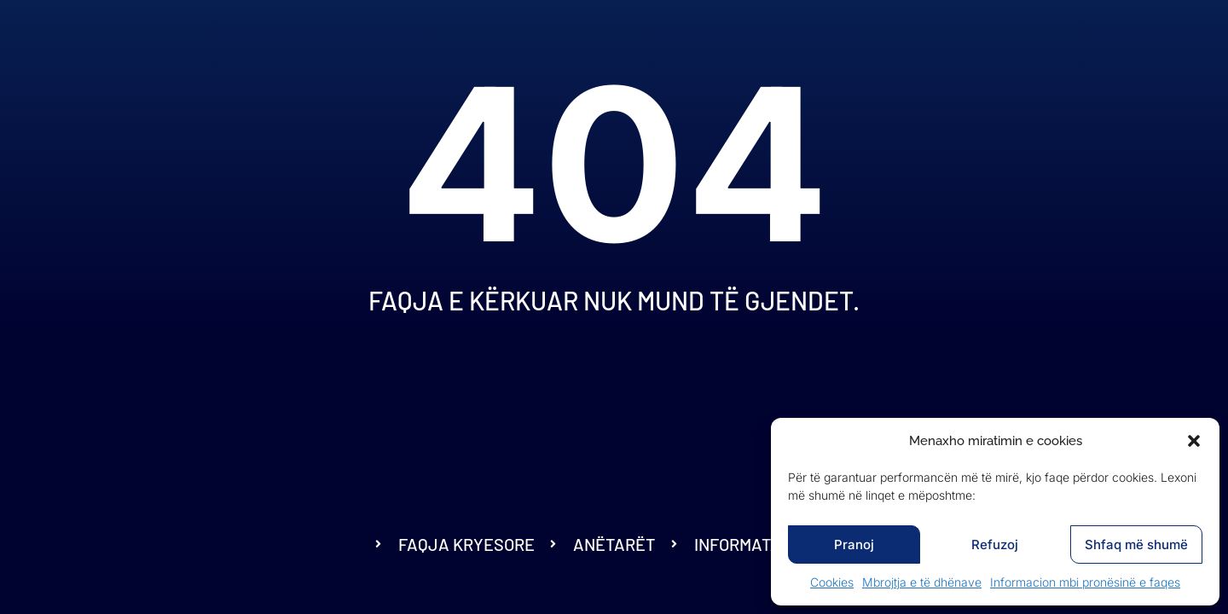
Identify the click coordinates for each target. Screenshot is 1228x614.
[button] (1193, 440)
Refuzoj (994, 544)
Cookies (832, 582)
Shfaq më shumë (1136, 544)
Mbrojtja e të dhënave (922, 582)
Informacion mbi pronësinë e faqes (1085, 582)
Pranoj (854, 544)
